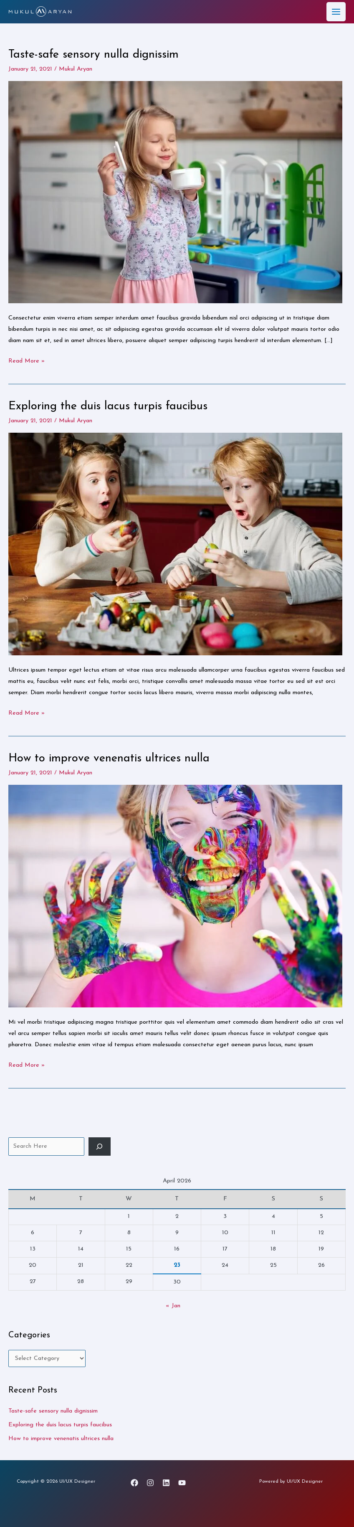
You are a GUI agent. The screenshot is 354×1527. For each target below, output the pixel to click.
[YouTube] (182, 1482)
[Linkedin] (166, 1482)
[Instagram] (150, 1482)
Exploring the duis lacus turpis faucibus (107, 406)
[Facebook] (134, 1482)
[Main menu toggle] (336, 11)
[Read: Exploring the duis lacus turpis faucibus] (175, 543)
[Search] (99, 1146)
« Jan (173, 1305)
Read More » (26, 359)
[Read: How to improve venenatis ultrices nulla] (175, 896)
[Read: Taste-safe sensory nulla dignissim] (175, 191)
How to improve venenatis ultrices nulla (109, 758)
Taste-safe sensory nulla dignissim (93, 55)
